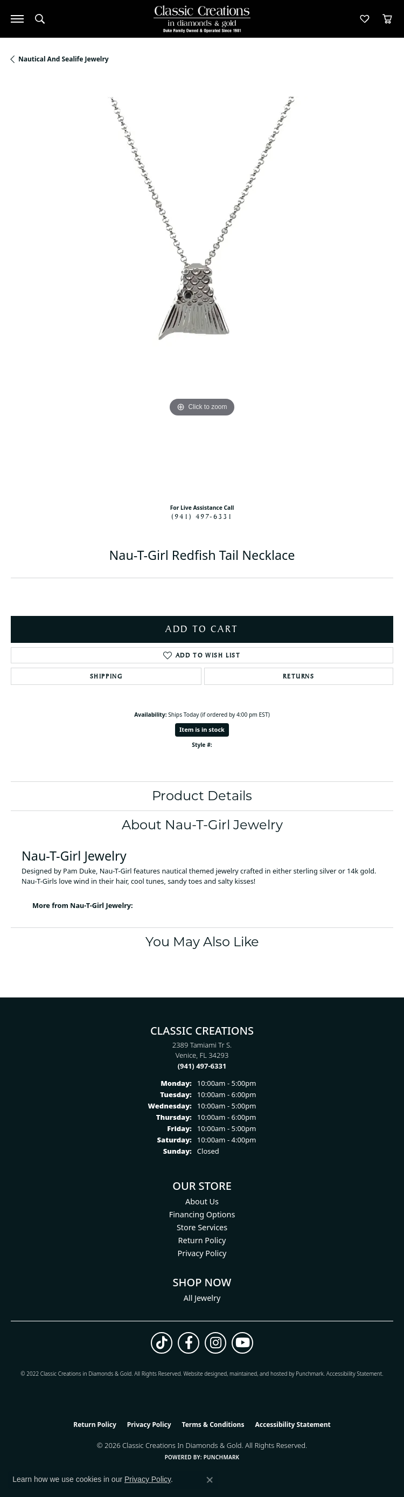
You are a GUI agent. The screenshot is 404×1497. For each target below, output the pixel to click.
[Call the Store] (202, 1066)
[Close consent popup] (209, 1480)
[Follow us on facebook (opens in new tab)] (188, 1343)
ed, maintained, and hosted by (258, 1373)
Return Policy (202, 1240)
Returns (298, 676)
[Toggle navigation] (17, 19)
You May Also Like (202, 942)
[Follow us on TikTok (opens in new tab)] (161, 1343)
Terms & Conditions (213, 1424)
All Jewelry (202, 1298)
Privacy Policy (202, 1253)
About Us (202, 1201)
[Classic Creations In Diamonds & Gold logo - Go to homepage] (202, 19)
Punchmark (310, 1373)
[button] (39, 18)
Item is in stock (202, 729)
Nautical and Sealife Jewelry (63, 59)
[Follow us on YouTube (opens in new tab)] (242, 1343)
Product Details (202, 795)
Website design (201, 1373)
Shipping (106, 676)
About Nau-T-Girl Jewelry (202, 825)
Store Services (202, 1227)
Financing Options (202, 1214)
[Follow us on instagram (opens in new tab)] (215, 1343)
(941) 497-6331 (202, 516)
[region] (202, 287)
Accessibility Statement (354, 1373)
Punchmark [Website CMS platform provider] (222, 1457)
